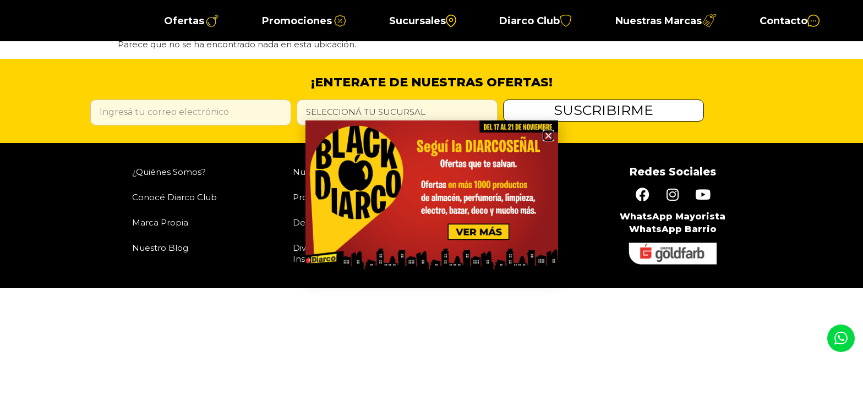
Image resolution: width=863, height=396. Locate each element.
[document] (431, 198)
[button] (548, 135)
